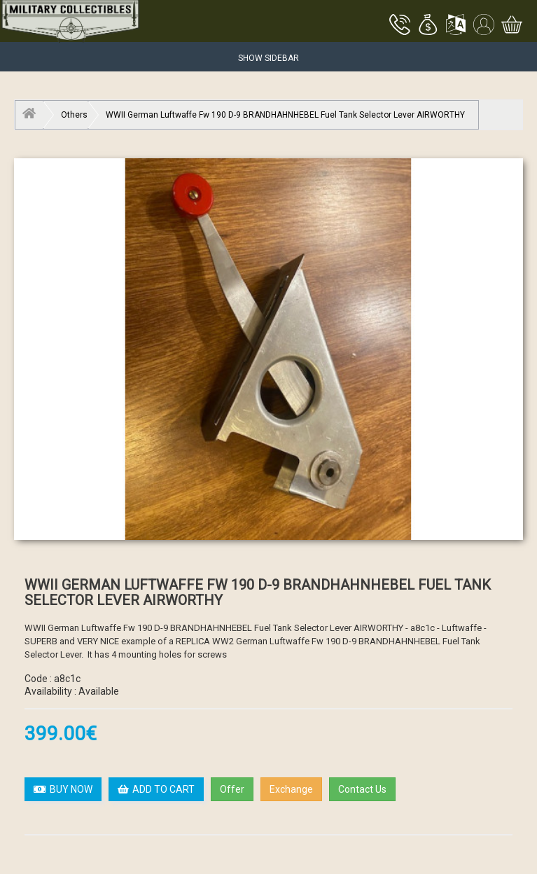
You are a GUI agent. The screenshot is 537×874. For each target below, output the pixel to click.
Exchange (291, 789)
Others (74, 115)
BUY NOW (63, 789)
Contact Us (362, 789)
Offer (232, 789)
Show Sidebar (268, 58)
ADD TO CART (156, 789)
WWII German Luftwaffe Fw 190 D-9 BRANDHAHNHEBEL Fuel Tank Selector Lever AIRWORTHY (285, 115)
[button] (427, 26)
